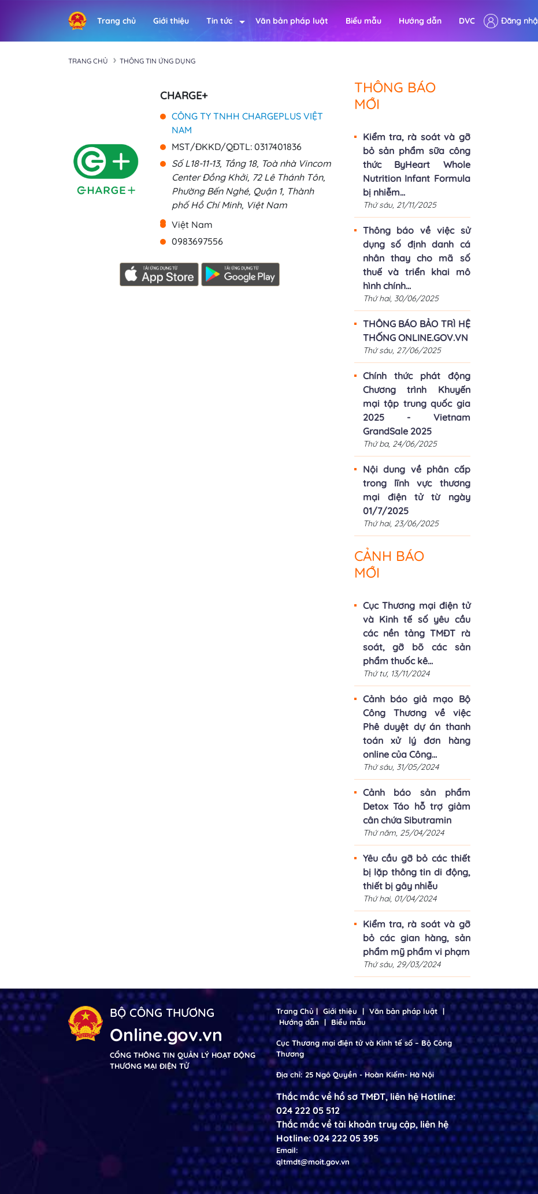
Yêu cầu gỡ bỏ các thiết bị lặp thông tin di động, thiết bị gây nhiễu (416, 872)
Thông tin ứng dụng (157, 61)
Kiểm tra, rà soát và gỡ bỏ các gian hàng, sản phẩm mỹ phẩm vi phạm (416, 937)
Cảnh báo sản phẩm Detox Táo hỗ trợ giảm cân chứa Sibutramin (416, 806)
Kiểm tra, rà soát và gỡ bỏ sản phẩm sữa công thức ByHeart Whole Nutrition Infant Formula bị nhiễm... (416, 164)
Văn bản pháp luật (291, 21)
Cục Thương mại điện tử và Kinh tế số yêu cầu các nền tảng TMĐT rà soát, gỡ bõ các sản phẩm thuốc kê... (416, 633)
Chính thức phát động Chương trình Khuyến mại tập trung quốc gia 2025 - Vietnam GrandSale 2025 (416, 403)
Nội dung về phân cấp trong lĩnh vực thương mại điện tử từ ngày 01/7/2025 (416, 489)
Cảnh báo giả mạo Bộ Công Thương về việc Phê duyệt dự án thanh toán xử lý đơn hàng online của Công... (416, 726)
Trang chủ (116, 21)
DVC (467, 21)
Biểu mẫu (363, 21)
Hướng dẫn (420, 21)
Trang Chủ (295, 1011)
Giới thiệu (171, 21)
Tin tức (222, 21)
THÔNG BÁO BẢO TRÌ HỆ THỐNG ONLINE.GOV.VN (416, 330)
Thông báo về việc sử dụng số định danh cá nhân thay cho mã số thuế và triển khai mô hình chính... (416, 257)
